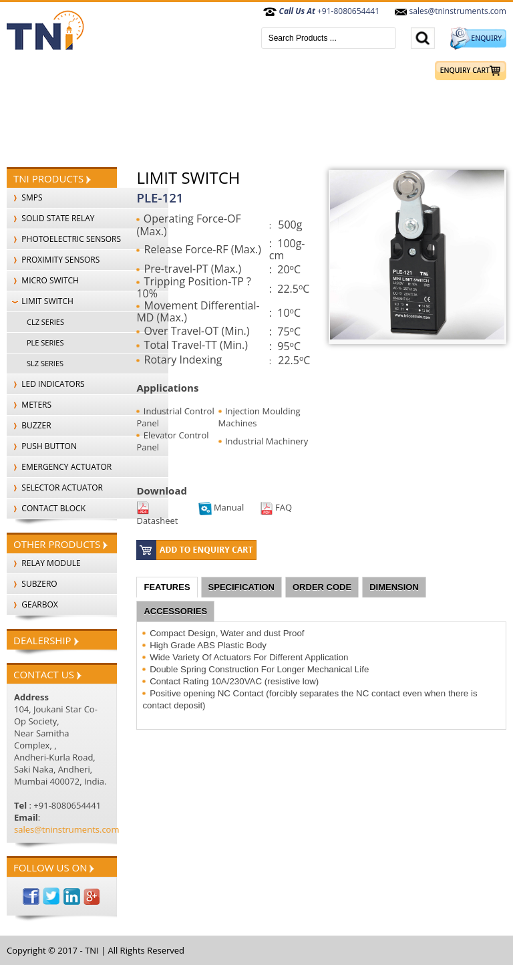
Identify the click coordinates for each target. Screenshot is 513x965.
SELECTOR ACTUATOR (55, 487)
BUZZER (29, 425)
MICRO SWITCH (43, 280)
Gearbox (32, 604)
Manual (221, 507)
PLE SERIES (45, 342)
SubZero (32, 583)
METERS (29, 404)
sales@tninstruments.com (450, 11)
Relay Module (44, 563)
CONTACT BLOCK (46, 508)
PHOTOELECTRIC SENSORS (64, 239)
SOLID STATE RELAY (51, 218)
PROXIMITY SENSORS (53, 259)
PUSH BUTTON (42, 446)
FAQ (276, 507)
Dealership (46, 640)
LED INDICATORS (46, 384)
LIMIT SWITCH (40, 301)
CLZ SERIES (45, 322)
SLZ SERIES (45, 363)
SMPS (25, 197)
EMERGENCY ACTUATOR (59, 466)
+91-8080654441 (321, 11)
